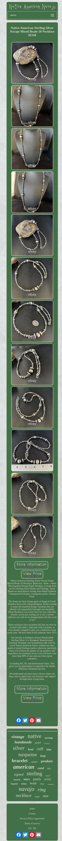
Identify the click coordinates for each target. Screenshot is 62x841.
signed (18, 774)
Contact (32, 813)
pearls (37, 779)
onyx (26, 779)
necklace (23, 795)
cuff (40, 748)
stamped (51, 784)
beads (33, 783)
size (45, 796)
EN (29, 828)
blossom (47, 743)
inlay (42, 783)
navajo (26, 789)
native (34, 736)
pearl (38, 742)
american (23, 767)
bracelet (20, 760)
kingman (14, 784)
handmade (23, 742)
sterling (34, 773)
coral (41, 768)
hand (37, 796)
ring (42, 789)
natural (16, 779)
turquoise (27, 754)
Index (32, 808)
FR (34, 828)
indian (24, 784)
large (43, 755)
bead (30, 749)
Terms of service (32, 823)
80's (49, 768)
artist (47, 779)
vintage (17, 736)
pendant (47, 761)
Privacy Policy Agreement (32, 818)
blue (49, 749)
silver (19, 748)
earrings (49, 738)
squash (47, 776)
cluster (34, 761)
